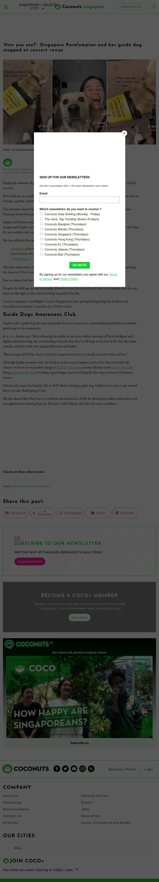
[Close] (124, 133)
